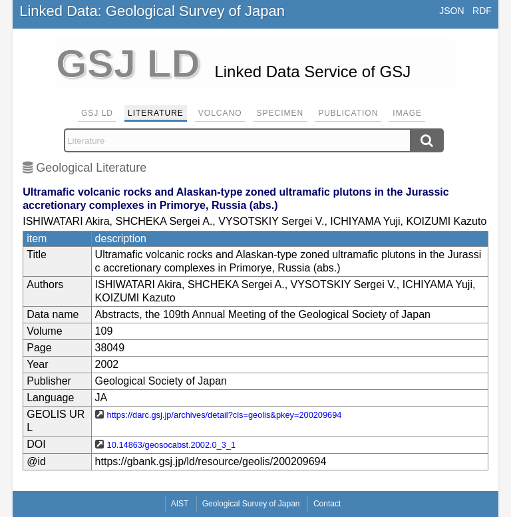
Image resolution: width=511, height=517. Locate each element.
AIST (180, 503)
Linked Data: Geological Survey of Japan (152, 11)
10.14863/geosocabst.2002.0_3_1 (171, 445)
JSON (451, 10)
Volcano (220, 113)
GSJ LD (97, 113)
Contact (327, 503)
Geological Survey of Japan (251, 503)
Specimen (280, 113)
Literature (156, 113)
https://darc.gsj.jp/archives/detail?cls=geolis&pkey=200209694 (224, 415)
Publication (348, 113)
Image (407, 113)
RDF (482, 10)
